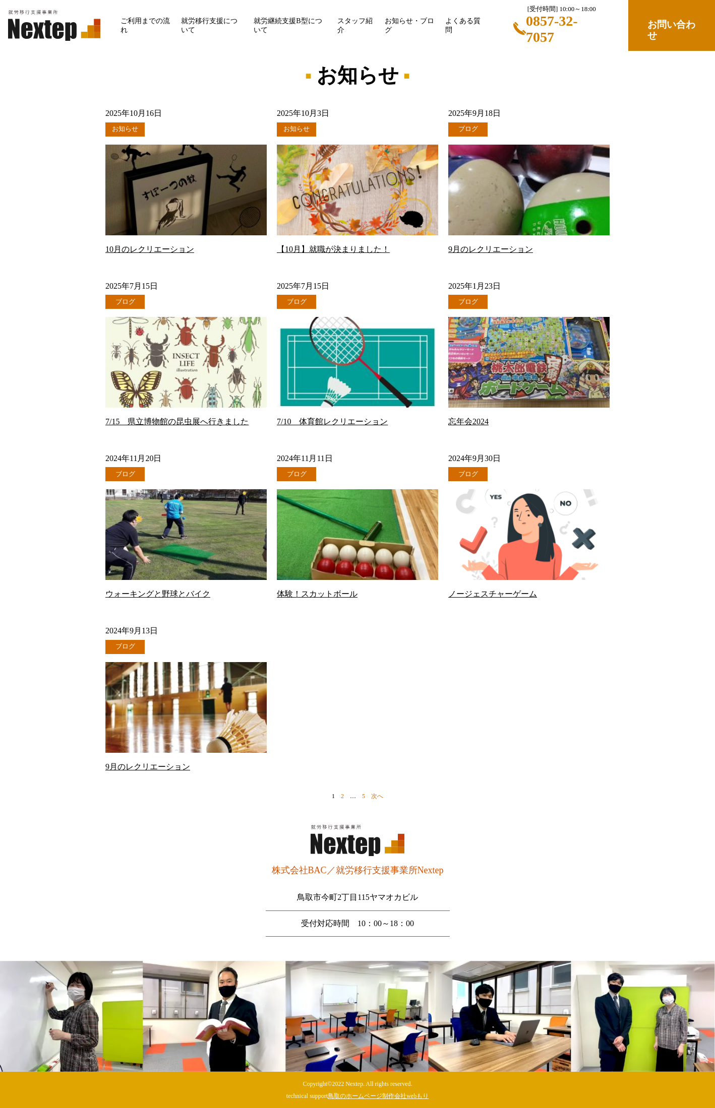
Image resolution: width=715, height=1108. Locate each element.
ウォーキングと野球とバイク (157, 594)
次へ (377, 796)
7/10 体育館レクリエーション (332, 421)
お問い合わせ (671, 30)
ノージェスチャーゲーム (492, 594)
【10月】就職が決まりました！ (333, 249)
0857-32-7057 (552, 29)
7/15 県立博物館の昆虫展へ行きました (177, 421)
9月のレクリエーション (490, 249)
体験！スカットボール (317, 594)
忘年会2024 (468, 421)
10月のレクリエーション (149, 249)
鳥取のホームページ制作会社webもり (378, 1095)
